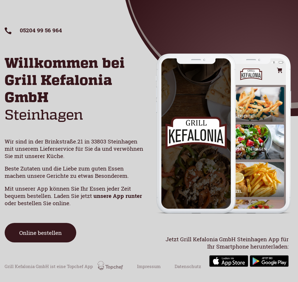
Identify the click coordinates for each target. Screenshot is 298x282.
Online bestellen (40, 232)
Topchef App (95, 266)
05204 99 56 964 (33, 30)
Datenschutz (188, 266)
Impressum (149, 266)
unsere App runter (117, 195)
